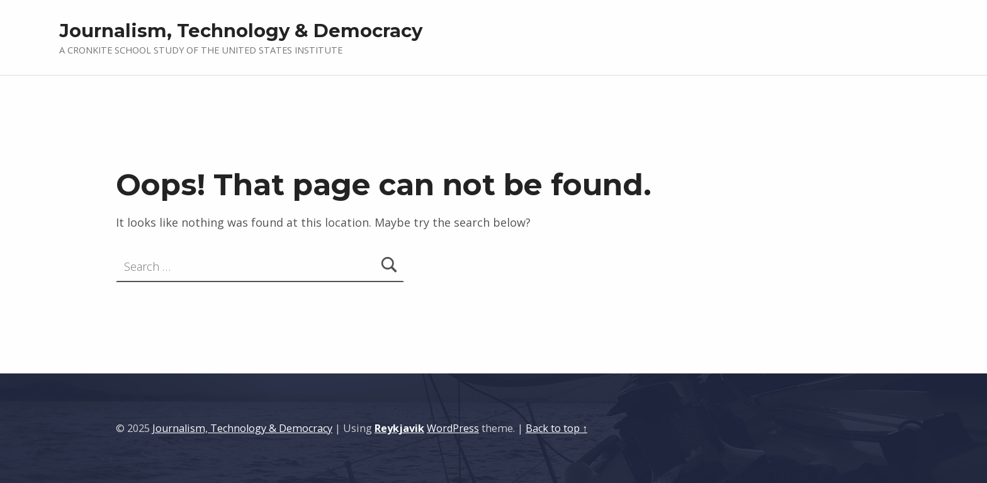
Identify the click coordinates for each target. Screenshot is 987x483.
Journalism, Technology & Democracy (240, 31)
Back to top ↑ (556, 428)
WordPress (453, 428)
